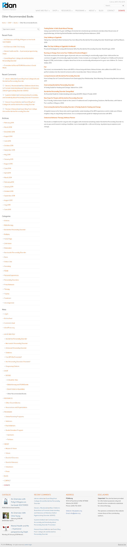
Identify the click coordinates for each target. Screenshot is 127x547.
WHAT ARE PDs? (9, 334)
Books (16, 23)
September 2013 (9, 196)
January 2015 (8, 159)
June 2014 (7, 168)
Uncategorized (9, 303)
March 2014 (8, 177)
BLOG (6, 476)
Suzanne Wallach (11, 95)
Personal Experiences (11, 275)
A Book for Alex (12, 380)
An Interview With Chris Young (14, 47)
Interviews (7, 243)
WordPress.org (9, 328)
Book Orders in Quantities (16, 389)
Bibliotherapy (8, 225)
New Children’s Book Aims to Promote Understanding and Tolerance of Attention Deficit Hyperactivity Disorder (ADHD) (21, 88)
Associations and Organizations (16, 407)
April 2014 (7, 173)
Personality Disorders (11, 280)
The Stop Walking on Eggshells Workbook (61, 46)
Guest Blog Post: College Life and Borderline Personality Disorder (18, 59)
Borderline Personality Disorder (15, 230)
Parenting (7, 266)
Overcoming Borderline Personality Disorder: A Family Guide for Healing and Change (72, 107)
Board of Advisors (12, 462)
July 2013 (7, 205)
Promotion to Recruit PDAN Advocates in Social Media (19, 66)
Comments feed (9, 323)
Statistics (9, 352)
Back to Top (122, 544)
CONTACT (7, 480)
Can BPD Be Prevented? (14, 357)
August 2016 (8, 136)
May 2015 (7, 155)
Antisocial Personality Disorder (16, 348)
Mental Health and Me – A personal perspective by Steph (20, 52)
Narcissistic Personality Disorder (15, 252)
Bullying (6, 234)
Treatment (7, 298)
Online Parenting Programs (15, 416)
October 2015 (8, 145)
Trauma (6, 294)
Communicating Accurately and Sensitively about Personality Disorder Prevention (46, 522)
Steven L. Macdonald (12, 86)
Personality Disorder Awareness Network (12, 6)
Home (4, 23)
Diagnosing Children (12, 366)
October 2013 (8, 191)
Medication (8, 248)
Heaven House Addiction (13, 102)
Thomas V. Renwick (11, 109)
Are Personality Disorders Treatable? (18, 362)
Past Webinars (10, 426)
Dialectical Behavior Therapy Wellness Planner (59, 118)
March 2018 (8, 127)
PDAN (6, 271)
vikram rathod (10, 79)
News (6, 257)
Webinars (9, 421)
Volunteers (9, 467)
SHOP (9, 23)
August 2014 (8, 164)
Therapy (7, 289)
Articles (6, 220)
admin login (28, 544)
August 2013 (8, 200)
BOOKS (8, 375)
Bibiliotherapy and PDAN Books (17, 384)
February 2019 (9, 123)
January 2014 (8, 187)
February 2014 (9, 182)
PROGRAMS (8, 412)
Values (8, 453)
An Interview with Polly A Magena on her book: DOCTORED (19, 41)
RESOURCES (8, 398)
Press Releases (9, 284)
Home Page (8, 239)
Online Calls (8, 262)
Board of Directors (12, 458)
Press (7, 471)
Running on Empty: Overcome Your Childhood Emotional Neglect (65, 53)
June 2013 (7, 209)
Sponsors (10, 435)
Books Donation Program (14, 430)
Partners (10, 439)
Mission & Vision (11, 448)
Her (45, 67)
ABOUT (6, 444)
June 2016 (7, 141)
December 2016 (9, 132)
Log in (6, 314)
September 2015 (9, 150)
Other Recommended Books (16, 394)
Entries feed (8, 318)
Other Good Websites (13, 403)
